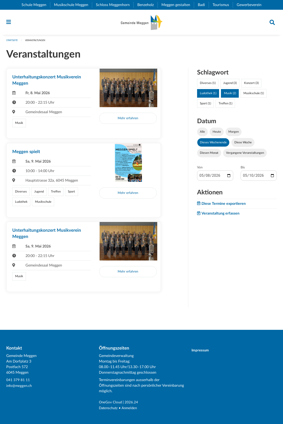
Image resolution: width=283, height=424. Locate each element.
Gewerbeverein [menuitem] (251, 5)
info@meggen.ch (19, 386)
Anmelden (131, 408)
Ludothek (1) (208, 95)
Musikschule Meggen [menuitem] (73, 5)
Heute (217, 133)
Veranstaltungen (38, 42)
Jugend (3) (230, 85)
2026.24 (132, 403)
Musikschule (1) (253, 95)
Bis (243, 169)
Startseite (12, 42)
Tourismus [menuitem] (223, 5)
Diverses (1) (208, 85)
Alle (202, 133)
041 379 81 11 (18, 380)
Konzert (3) (251, 85)
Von (200, 169)
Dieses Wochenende (213, 144)
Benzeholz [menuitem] (147, 5)
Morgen (233, 133)
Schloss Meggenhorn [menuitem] (114, 5)
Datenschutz (109, 408)
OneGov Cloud (111, 403)
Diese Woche (243, 144)
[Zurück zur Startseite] (141, 23)
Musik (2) (230, 95)
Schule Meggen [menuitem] (36, 5)
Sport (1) (205, 105)
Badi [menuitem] (203, 5)
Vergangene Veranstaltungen (245, 154)
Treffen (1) (225, 105)
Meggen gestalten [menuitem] (177, 5)
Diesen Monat (209, 154)
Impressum (202, 350)
